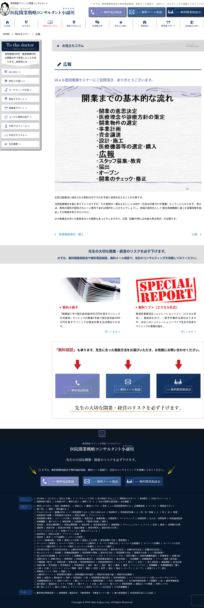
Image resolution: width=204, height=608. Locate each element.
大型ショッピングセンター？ (163, 578)
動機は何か (60, 512)
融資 (162, 525)
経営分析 (50, 528)
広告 (94, 584)
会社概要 (125, 502)
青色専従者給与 (100, 525)
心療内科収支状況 (79, 550)
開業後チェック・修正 (47, 571)
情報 (175, 512)
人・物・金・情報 (144, 512)
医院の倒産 (80, 515)
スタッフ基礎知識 (45, 540)
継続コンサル (93, 506)
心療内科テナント (45, 575)
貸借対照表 (93, 528)
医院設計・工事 (80, 578)
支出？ (141, 562)
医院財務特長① (87, 562)
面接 (39, 578)
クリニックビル (138, 565)
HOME (40, 499)
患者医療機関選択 (148, 556)
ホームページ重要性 (46, 543)
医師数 (58, 553)
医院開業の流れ (123, 553)
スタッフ (56, 568)
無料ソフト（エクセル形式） (158, 307)
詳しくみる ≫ (112, 331)
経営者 (40, 537)
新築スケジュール (69, 531)
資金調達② (79, 565)
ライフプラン (64, 556)
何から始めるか (98, 512)
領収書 (40, 525)
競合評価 (120, 559)
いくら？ (120, 562)
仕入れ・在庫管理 (158, 518)
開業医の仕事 (140, 553)
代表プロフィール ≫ (19, 125)
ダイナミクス (77, 587)
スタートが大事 (62, 518)
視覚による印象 (71, 540)
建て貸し (41, 509)
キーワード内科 (66, 543)
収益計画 (41, 565)
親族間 (40, 528)
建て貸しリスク (44, 587)
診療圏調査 (139, 506)
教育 (103, 568)
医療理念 (78, 556)
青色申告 (85, 525)
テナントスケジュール (47, 531)
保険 (104, 522)
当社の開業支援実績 (107, 502)
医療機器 (41, 522)
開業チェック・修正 (156, 568)
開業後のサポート (128, 499)
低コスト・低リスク (109, 584)
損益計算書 (79, 528)
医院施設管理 (176, 518)
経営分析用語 (64, 528)
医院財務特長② (105, 562)
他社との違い (65, 499)
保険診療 (66, 522)
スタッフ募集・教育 (73, 568)
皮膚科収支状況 (152, 550)
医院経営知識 (127, 512)
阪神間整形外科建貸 (84, 575)
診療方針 (176, 556)
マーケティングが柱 (84, 499)
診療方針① (42, 559)
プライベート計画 (70, 534)
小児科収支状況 (60, 550)
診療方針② (56, 559)
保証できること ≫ (18, 98)
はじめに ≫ (15, 71)
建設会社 (53, 584)
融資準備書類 (172, 581)
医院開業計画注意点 (100, 578)
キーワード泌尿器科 (130, 543)
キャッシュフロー (131, 525)
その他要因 (59, 537)
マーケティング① (94, 556)
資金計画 (177, 562)
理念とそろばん (44, 506)
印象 (59, 540)
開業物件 (68, 559)
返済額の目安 (174, 525)
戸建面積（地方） (45, 562)
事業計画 (61, 562)
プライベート (95, 515)
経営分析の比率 (109, 528)
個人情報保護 (120, 593)
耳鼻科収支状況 (134, 550)
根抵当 (47, 578)
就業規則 (122, 540)
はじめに (52, 499)
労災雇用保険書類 (137, 581)
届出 (111, 568)
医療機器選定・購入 (71, 234)
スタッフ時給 (66, 584)
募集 (88, 568)
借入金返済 (152, 562)
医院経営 (77, 518)
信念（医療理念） (63, 506)
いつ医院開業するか (78, 512)
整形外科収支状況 (99, 550)
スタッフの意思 (75, 537)
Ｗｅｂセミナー (44, 553)
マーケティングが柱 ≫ (20, 89)
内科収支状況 (43, 550)
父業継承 (153, 581)
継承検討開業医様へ (46, 593)
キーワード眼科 (66, 546)
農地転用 (58, 578)
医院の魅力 (131, 556)
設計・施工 (93, 565)
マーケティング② (114, 556)
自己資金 (107, 587)
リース (146, 525)
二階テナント (82, 584)
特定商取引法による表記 (141, 593)
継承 (118, 565)
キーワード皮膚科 (151, 543)
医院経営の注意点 (63, 515)
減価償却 (115, 525)
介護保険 (78, 522)
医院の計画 (54, 534)
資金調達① (65, 565)
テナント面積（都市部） (167, 559)
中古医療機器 (120, 587)
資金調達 (53, 565)
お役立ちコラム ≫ (18, 134)
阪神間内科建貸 (64, 575)
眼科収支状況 (117, 550)
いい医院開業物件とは (120, 506)
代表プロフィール (159, 499)
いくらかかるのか (137, 578)
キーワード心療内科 (86, 543)
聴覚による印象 (89, 540)
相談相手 (113, 512)
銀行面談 (41, 584)
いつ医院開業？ (157, 553)
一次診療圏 (133, 559)
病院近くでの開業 (144, 584)
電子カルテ (54, 522)
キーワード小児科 (171, 543)
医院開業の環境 (44, 518)
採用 (96, 568)
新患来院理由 (119, 578)
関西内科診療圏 (124, 575)
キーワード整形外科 (46, 546)
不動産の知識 (92, 522)
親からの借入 (61, 587)
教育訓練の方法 (107, 540)
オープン (128, 568)
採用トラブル (93, 587)
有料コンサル (162, 584)
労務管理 (112, 518)
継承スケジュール (89, 531)
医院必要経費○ (53, 525)
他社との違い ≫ (17, 80)
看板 (105, 506)
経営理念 (41, 534)
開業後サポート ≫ (18, 107)
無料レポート (88, 502)
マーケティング (127, 518)
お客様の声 (60, 502)
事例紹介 (144, 499)
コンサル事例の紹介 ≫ (20, 116)
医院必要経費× (71, 525)
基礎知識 (100, 518)
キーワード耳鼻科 (85, 546)
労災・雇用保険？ (117, 581)
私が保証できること (106, 499)
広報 (194, 234)
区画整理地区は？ (45, 581)
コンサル (152, 506)
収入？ (131, 562)
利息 (155, 525)
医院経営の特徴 (44, 515)
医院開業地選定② (104, 559)
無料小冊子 (70, 307)
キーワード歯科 (104, 546)
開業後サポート (167, 506)
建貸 (125, 565)
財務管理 (142, 518)
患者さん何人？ (64, 581)
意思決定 (88, 518)
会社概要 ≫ (15, 143)
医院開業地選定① (84, 559)
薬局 (51, 509)
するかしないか (44, 512)
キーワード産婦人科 (108, 543)
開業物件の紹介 (44, 502)
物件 (68, 578)
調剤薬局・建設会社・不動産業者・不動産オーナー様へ (85, 593)
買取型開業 (127, 584)
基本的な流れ (106, 553)
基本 (48, 537)
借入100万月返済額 (46, 556)
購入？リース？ (82, 581)
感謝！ (64, 571)
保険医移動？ (99, 581)
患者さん (79, 506)
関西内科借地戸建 (105, 575)
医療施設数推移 (71, 553)
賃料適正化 (61, 509)
